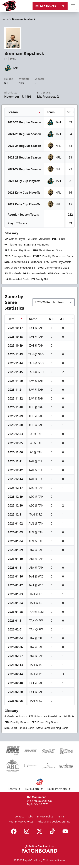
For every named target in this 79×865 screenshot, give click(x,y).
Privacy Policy (45, 816)
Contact (19, 816)
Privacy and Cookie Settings (54, 821)
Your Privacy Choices (21, 821)
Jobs (30, 816)
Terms (60, 816)
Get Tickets (46, 6)
